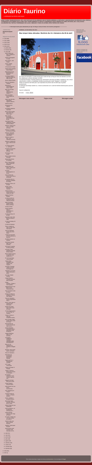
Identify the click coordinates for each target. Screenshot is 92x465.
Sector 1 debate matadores (8, 64)
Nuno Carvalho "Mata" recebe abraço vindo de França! (10, 320)
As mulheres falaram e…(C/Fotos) (9, 146)
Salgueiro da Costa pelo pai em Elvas (9, 381)
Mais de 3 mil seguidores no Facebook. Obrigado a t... (10, 346)
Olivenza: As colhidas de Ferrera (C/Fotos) (10, 130)
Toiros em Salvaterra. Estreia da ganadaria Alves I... (10, 299)
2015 (5, 450)
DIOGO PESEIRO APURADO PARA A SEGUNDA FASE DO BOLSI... (10, 329)
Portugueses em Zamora (8, 106)
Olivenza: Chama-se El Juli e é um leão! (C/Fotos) (10, 126)
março (6, 51)
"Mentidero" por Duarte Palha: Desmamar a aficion (10, 272)
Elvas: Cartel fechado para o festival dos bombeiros (10, 163)
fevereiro (7, 49)
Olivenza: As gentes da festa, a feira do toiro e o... (10, 142)
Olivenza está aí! (8, 103)
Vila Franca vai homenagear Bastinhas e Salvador (8, 356)
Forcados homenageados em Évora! (10, 172)
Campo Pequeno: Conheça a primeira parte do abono (10, 279)
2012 (5, 42)
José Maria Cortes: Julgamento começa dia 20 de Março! (10, 122)
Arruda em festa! (8, 206)
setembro (7, 442)
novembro (7, 446)
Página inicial (48, 98)
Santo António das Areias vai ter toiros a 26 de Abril (10, 176)
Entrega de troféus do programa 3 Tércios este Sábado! (10, 295)
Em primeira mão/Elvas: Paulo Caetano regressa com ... (9, 376)
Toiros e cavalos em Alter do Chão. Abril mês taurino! (10, 227)
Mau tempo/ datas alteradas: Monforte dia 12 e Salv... (10, 402)
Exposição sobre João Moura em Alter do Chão (10, 218)
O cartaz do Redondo (10, 224)
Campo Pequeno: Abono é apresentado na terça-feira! (9, 210)
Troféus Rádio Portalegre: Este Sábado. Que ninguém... (9, 263)
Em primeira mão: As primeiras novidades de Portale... (10, 180)
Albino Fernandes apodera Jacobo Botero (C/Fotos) (9, 203)
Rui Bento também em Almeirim (10, 240)
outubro (7, 444)
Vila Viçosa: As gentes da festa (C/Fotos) (10, 247)
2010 (5, 38)
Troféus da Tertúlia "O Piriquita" (10, 368)
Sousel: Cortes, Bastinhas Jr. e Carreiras (9, 187)
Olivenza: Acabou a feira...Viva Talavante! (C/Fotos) (10, 138)
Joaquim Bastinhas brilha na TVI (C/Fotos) (9, 334)
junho (6, 437)
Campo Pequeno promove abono (9, 384)
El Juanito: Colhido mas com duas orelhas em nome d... (10, 418)
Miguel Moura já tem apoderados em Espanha (9, 73)
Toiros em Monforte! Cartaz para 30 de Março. (9, 232)
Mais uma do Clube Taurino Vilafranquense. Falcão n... (9, 91)
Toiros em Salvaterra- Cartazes (10, 83)
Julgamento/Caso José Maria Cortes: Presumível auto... (10, 288)
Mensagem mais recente (26, 98)
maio (6, 435)
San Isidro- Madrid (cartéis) (9, 276)
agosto (7, 440)
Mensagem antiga (67, 98)
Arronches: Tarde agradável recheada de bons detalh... (10, 250)
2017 (5, 452)
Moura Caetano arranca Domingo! (10, 157)
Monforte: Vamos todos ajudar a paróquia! (10, 350)
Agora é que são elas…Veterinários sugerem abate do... (10, 100)
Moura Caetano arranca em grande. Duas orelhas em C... (10, 255)
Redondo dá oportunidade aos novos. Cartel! (9, 86)
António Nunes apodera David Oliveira (10, 69)
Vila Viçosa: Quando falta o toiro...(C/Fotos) (9, 243)
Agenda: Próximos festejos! (9, 196)
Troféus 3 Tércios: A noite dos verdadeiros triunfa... (10, 316)
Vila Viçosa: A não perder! (9, 153)
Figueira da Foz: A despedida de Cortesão (9, 361)
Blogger (64, 459)
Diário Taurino (24, 11)
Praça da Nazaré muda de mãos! (10, 291)
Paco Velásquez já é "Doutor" (9, 391)
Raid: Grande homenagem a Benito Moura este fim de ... (9, 117)
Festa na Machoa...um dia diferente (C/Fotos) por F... (10, 409)
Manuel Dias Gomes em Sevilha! (9, 160)
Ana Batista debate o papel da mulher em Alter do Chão (10, 77)
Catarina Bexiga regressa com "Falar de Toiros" (10, 414)
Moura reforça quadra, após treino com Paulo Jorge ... (10, 113)
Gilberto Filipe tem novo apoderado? (10, 406)
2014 (5, 46)
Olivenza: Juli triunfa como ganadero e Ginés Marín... (9, 134)
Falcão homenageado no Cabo (10, 58)
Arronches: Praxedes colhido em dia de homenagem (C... (9, 267)
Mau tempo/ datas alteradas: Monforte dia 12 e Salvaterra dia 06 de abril (45, 33)
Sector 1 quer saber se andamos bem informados (10, 303)
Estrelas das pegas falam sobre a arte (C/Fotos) (9, 308)
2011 (5, 40)
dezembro (7, 448)
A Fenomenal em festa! (10, 66)
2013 (5, 44)
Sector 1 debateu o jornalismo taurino (9, 398)
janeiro (7, 47)
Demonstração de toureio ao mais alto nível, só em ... (10, 325)
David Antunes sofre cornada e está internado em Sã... (9, 429)
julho (6, 439)
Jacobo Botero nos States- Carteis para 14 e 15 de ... (10, 167)
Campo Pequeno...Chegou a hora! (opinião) (10, 283)
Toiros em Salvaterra (9, 352)
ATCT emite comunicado (8, 365)
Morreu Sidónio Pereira (10, 80)
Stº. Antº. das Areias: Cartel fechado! (9, 259)
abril (6, 433)
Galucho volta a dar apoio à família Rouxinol (9, 422)
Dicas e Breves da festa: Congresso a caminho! (10, 54)
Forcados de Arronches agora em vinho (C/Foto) (10, 150)
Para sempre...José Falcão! (9, 61)
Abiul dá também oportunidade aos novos (9, 96)
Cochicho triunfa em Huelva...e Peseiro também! (9, 395)
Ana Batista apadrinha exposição (10, 109)
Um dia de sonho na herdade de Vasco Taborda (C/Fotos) (9, 199)
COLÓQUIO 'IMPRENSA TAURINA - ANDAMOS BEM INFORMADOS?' (9, 340)
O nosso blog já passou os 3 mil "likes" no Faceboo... (10, 312)
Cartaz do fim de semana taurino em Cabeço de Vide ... (10, 192)
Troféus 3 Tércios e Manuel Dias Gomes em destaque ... (10, 371)
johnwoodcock (50, 459)
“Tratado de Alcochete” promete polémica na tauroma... (10, 236)
